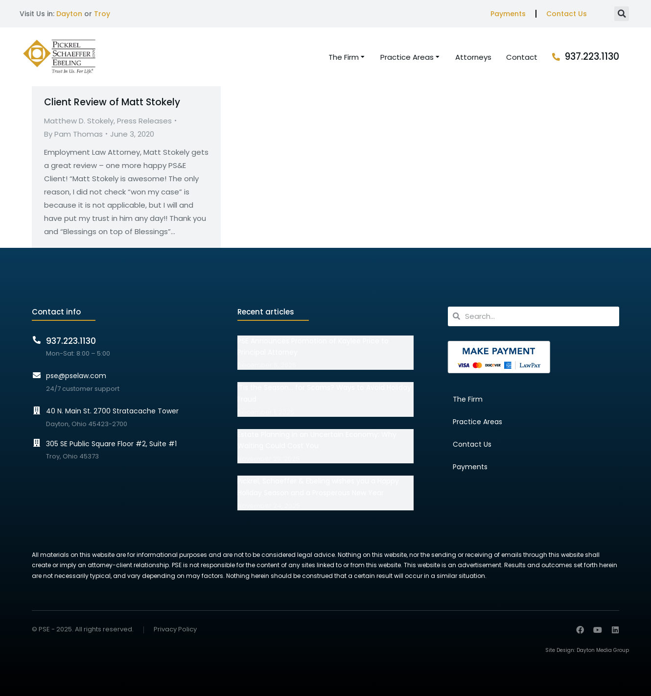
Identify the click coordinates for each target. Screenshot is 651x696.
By (73, 134)
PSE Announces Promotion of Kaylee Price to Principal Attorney (313, 347)
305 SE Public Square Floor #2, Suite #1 (111, 444)
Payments (508, 14)
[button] (621, 13)
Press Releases (144, 121)
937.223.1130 (592, 56)
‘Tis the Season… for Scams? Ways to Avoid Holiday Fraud (324, 393)
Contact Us (566, 14)
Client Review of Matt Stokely (112, 102)
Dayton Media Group (603, 650)
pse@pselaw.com (76, 376)
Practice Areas (477, 422)
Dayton (69, 14)
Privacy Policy (175, 629)
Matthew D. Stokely (79, 121)
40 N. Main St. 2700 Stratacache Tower (112, 411)
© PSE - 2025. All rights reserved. (83, 629)
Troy (102, 14)
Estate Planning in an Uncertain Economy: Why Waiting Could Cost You (316, 440)
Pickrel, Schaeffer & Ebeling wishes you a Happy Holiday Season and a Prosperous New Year (318, 487)
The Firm (468, 399)
